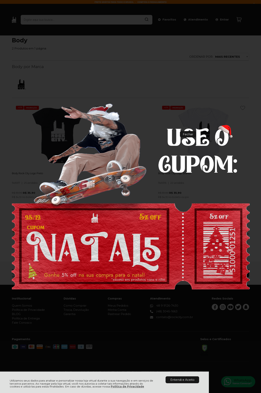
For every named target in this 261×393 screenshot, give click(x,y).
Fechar (188, 134)
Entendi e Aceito (182, 380)
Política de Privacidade (127, 386)
